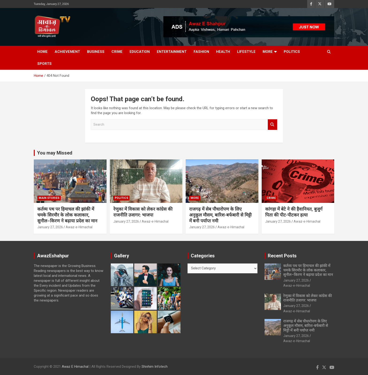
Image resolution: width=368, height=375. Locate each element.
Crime (117, 52)
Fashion (201, 52)
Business (95, 52)
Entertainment (172, 52)
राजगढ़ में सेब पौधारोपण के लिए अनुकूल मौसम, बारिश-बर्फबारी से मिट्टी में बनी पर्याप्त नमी (220, 214)
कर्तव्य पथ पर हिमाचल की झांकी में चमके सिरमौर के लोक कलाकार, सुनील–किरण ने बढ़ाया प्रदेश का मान (67, 214)
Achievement (67, 52)
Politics (292, 52)
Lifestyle (246, 52)
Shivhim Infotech (155, 366)
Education (140, 52)
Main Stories (49, 198)
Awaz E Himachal (75, 366)
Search (272, 124)
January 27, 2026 (50, 227)
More (268, 52)
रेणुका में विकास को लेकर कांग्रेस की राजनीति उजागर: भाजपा (142, 212)
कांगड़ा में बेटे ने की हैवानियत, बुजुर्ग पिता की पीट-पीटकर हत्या (293, 212)
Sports (44, 64)
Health (223, 52)
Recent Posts (282, 256)
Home (42, 52)
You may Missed (54, 153)
